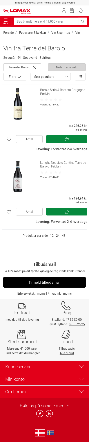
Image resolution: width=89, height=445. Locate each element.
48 (63, 235)
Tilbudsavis (67, 348)
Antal (29, 139)
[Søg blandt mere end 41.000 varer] (46, 21)
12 (52, 235)
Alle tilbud (67, 353)
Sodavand (30, 57)
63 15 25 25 (77, 324)
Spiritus (45, 57)
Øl (19, 57)
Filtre (13, 77)
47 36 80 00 (74, 319)
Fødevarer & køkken (32, 32)
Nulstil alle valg (67, 67)
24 (58, 235)
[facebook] (40, 415)
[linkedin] (48, 415)
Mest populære (43, 77)
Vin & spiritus (60, 32)
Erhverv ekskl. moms (31, 293)
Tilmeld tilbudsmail (44, 282)
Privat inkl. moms (59, 293)
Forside (8, 32)
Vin (77, 32)
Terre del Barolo (22, 67)
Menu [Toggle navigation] (6, 21)
